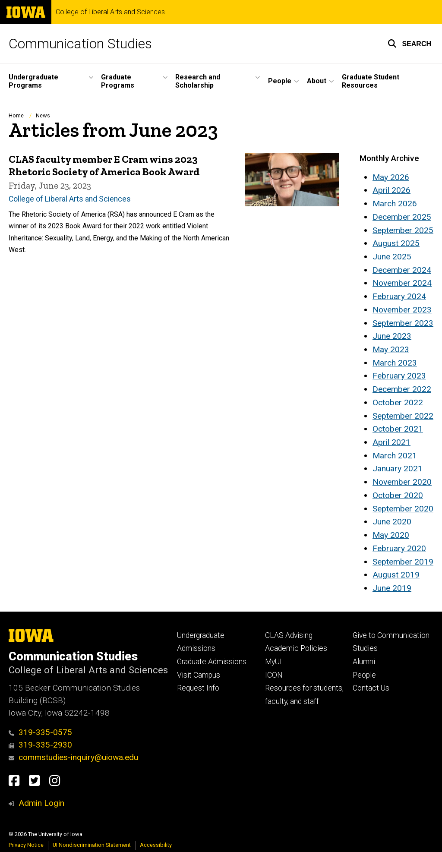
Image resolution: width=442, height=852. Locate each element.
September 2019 (403, 562)
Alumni (364, 661)
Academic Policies (296, 648)
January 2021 (398, 468)
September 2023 (403, 323)
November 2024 (402, 283)
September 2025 (403, 230)
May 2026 (391, 177)
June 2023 (392, 336)
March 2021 (395, 456)
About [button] (316, 81)
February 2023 (399, 376)
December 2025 (402, 217)
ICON (274, 675)
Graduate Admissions (211, 661)
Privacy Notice (26, 845)
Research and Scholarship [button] (197, 81)
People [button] (279, 81)
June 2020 (392, 522)
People (364, 675)
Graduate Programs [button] (117, 81)
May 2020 (391, 535)
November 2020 (402, 482)
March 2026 (395, 203)
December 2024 (402, 270)
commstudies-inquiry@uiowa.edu (73, 757)
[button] (409, 43)
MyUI (273, 661)
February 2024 (399, 296)
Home (16, 115)
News (43, 115)
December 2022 (402, 389)
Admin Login (41, 803)
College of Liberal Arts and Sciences (110, 12)
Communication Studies (80, 43)
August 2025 (396, 243)
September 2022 (403, 416)
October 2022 (398, 402)
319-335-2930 (40, 745)
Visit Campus (198, 675)
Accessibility (156, 845)
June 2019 (392, 588)
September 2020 (403, 509)
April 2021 (391, 442)
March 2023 (395, 363)
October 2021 (398, 429)
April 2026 (391, 190)
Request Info (198, 688)
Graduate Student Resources (370, 81)
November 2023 (402, 310)
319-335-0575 (40, 732)
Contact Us (371, 688)
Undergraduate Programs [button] (33, 81)
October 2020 (398, 495)
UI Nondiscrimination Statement (92, 845)
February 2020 (399, 548)
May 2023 (391, 349)
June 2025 (392, 257)
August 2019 (396, 575)
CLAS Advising (289, 635)
